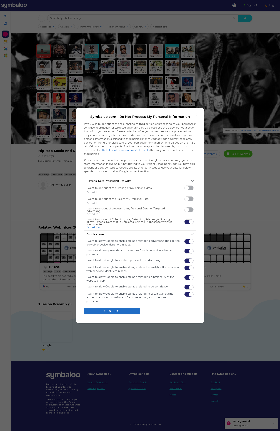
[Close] (197, 114)
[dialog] (140, 215)
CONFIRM (112, 311)
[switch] (189, 188)
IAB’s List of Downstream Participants (125, 150)
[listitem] (140, 180)
